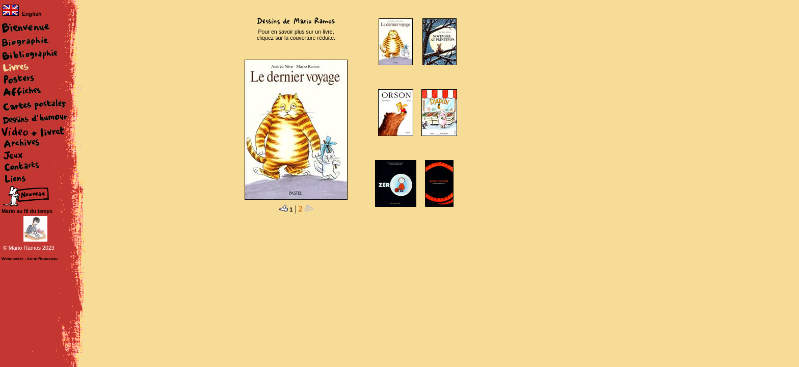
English (22, 14)
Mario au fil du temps (27, 211)
